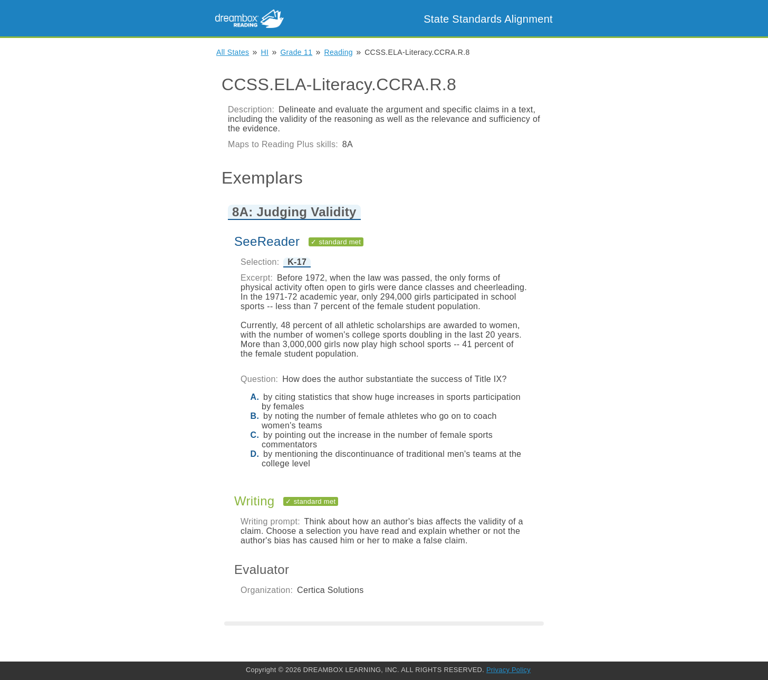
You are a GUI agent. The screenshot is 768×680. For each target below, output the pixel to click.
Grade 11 (296, 52)
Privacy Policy (508, 670)
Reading (338, 52)
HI (265, 52)
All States (232, 52)
